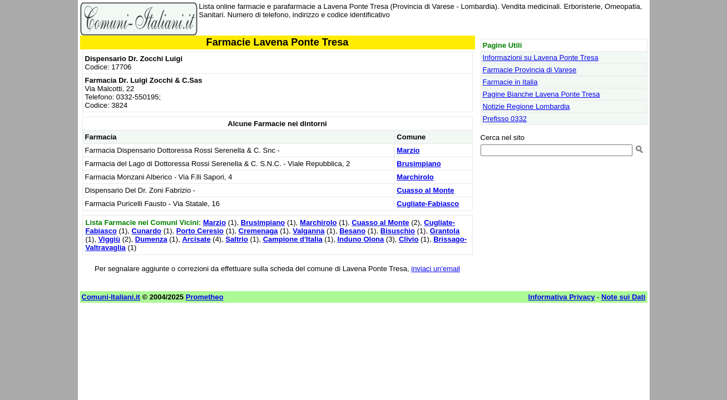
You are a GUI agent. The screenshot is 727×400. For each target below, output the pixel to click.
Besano (352, 231)
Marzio (408, 150)
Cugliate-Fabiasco (428, 203)
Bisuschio (397, 231)
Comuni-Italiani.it (111, 297)
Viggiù (109, 239)
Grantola (444, 231)
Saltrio (236, 239)
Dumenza (151, 239)
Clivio (408, 239)
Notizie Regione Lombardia (526, 106)
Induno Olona (360, 239)
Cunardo (146, 231)
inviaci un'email (435, 268)
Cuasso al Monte (425, 190)
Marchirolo (415, 177)
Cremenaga (258, 231)
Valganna (308, 231)
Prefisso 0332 (505, 118)
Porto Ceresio (200, 231)
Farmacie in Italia (510, 82)
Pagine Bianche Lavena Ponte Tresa (541, 94)
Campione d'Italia (293, 239)
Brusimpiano (419, 163)
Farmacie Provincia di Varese (530, 70)
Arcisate (196, 239)
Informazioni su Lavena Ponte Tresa (541, 57)
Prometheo (205, 297)
